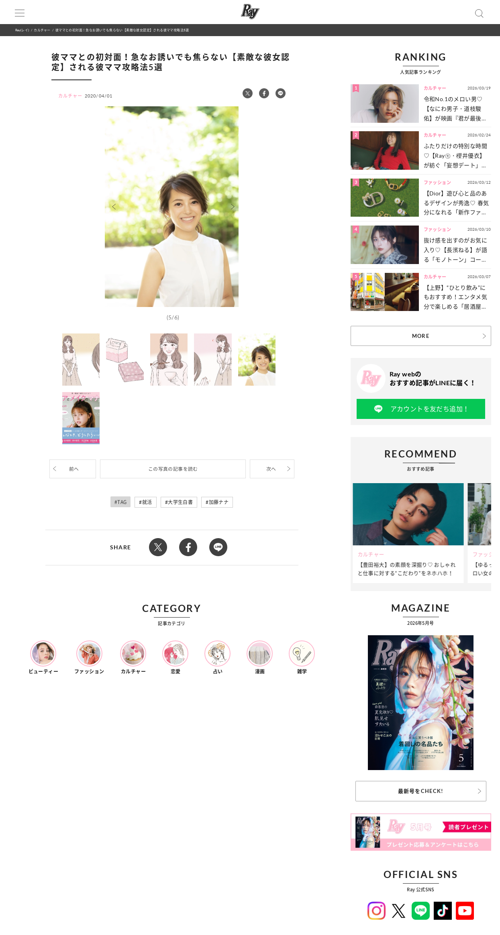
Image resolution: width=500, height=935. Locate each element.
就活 (147, 502)
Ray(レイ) (22, 30)
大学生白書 (180, 502)
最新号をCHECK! (421, 791)
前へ (74, 468)
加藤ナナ (219, 502)
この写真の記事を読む (173, 468)
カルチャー (42, 30)
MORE (420, 336)
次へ (271, 468)
